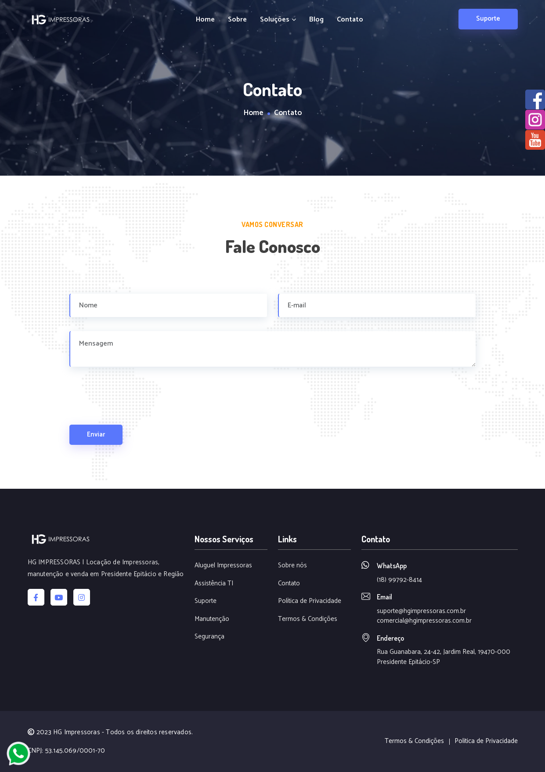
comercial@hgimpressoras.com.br (424, 620)
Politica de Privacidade (486, 741)
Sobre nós (292, 566)
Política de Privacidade (309, 601)
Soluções (278, 19)
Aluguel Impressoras (223, 566)
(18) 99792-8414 (399, 579)
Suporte (488, 18)
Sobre (237, 19)
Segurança (209, 637)
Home (205, 19)
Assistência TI (214, 584)
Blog (316, 19)
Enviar (96, 434)
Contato (350, 19)
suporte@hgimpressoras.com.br (421, 611)
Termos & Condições (307, 619)
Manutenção (212, 619)
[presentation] (136, 407)
